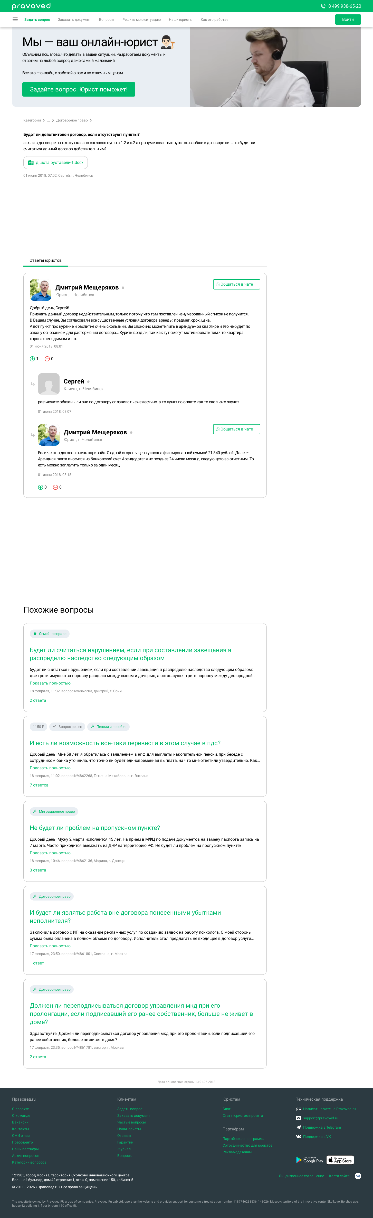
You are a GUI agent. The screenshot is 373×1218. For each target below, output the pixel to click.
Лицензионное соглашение (301, 1176)
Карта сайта (339, 1176)
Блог (227, 1109)
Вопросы (106, 19)
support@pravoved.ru (317, 1118)
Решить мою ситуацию (141, 19)
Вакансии (20, 1122)
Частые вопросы (131, 1122)
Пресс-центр (22, 1142)
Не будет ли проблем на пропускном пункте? (95, 827)
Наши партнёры (25, 1149)
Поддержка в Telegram (318, 1127)
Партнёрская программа (243, 1139)
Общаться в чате (234, 284)
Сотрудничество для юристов (248, 1145)
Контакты (20, 1129)
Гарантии (125, 1142)
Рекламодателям (237, 1152)
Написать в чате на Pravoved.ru (326, 1109)
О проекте (20, 1109)
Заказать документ (74, 19)
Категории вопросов (29, 1162)
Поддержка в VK (313, 1136)
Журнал (124, 1149)
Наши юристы (181, 19)
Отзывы (124, 1135)
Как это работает (215, 19)
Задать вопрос (37, 19)
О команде (21, 1115)
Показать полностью (50, 683)
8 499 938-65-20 (340, 6)
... (48, 120)
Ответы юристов (46, 260)
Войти (348, 19)
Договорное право (72, 120)
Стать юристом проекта (243, 1115)
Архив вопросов (25, 1156)
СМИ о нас (21, 1135)
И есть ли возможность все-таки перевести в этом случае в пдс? (125, 743)
